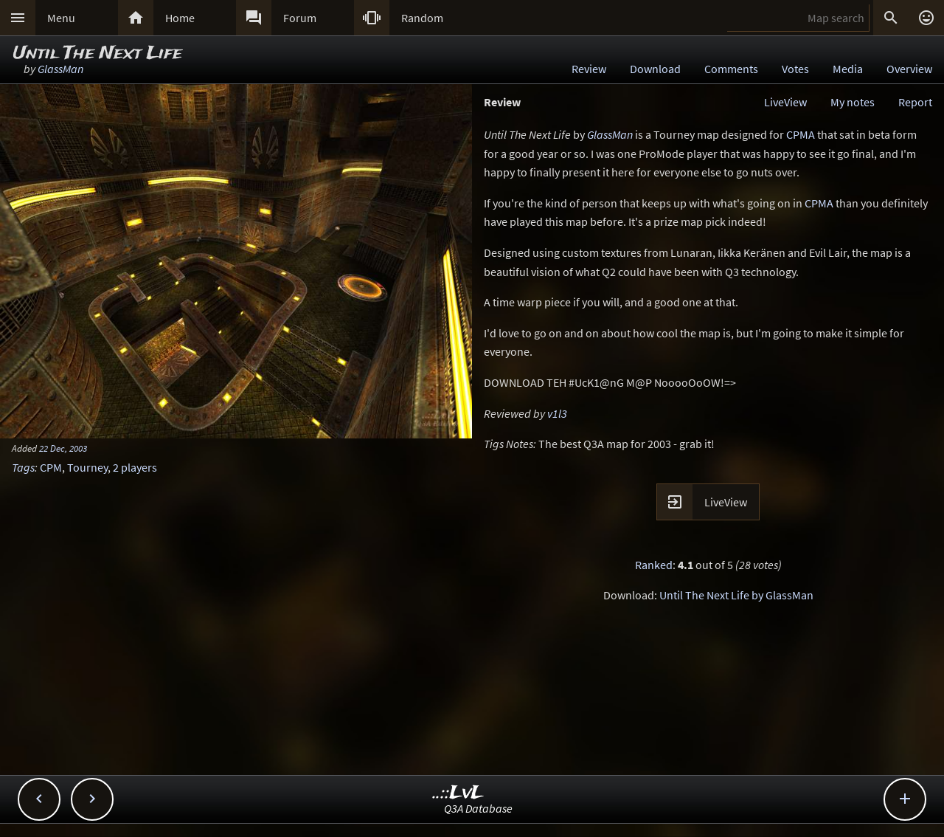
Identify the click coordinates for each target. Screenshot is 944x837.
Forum (299, 17)
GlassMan (60, 68)
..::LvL (458, 793)
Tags (23, 467)
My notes (852, 101)
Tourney (87, 467)
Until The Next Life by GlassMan (736, 595)
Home (180, 17)
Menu (61, 17)
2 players (135, 467)
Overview (909, 68)
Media (848, 68)
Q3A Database (478, 808)
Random (422, 17)
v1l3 (557, 413)
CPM (51, 467)
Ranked (654, 564)
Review (589, 68)
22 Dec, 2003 (63, 448)
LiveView (785, 101)
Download (655, 68)
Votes (795, 68)
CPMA (800, 134)
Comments (731, 68)
